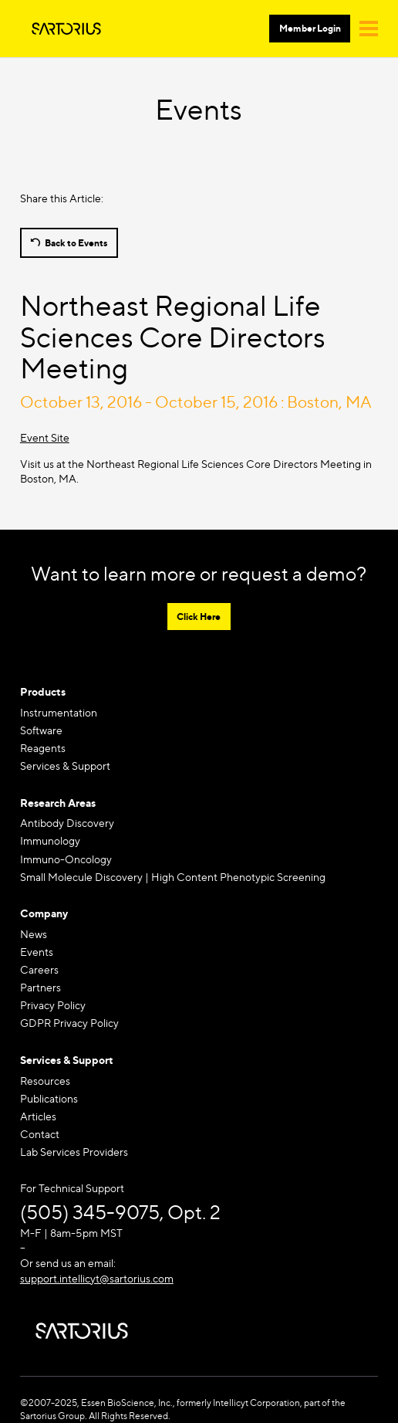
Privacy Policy (53, 1004)
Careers (39, 969)
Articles (38, 1116)
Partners (40, 987)
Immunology (50, 840)
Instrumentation (58, 712)
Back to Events (76, 243)
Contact (39, 1133)
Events (36, 951)
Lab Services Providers (74, 1151)
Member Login (310, 28)
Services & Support (65, 765)
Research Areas (58, 802)
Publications (49, 1098)
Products (43, 691)
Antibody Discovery (67, 822)
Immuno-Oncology (66, 859)
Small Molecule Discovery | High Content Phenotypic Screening (172, 876)
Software (41, 730)
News (33, 933)
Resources (45, 1080)
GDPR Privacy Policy (69, 1022)
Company (44, 913)
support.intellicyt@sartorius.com (97, 1278)
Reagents (43, 747)
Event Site (44, 437)
